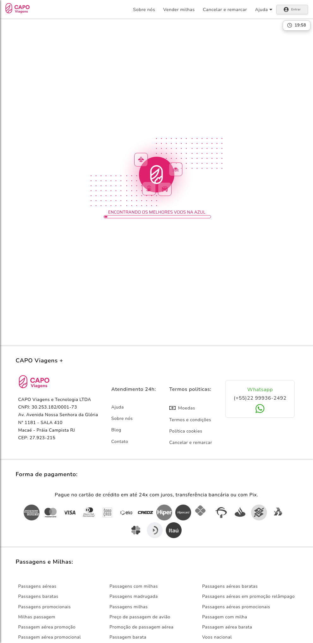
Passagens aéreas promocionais (236, 607)
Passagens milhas (129, 607)
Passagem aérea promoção (47, 627)
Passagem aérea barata (227, 627)
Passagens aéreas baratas (230, 586)
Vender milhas (179, 9)
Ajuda (117, 407)
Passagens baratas (38, 596)
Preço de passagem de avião (140, 617)
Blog (116, 430)
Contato (119, 442)
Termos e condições (190, 420)
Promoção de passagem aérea (142, 627)
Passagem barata (128, 637)
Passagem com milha (224, 617)
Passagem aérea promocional (49, 637)
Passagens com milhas (134, 586)
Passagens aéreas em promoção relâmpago (248, 596)
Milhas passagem (37, 617)
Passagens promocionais (44, 607)
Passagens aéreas (37, 586)
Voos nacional (217, 637)
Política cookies (185, 431)
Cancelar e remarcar (225, 9)
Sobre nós (144, 9)
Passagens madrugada (134, 596)
